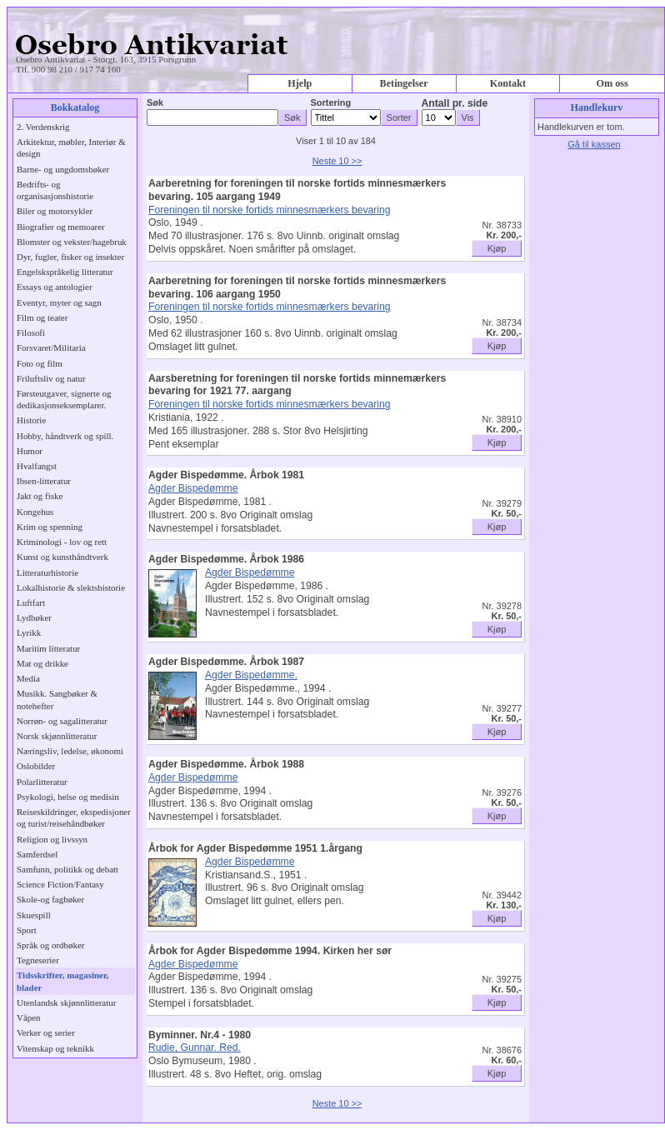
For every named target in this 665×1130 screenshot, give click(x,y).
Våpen (29, 1017)
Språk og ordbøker (50, 945)
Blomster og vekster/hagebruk (72, 242)
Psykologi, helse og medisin (68, 797)
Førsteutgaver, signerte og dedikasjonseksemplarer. (64, 399)
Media (28, 678)
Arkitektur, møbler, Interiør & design (71, 147)
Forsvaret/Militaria (51, 347)
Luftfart (31, 603)
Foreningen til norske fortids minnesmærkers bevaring (269, 210)
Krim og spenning (49, 527)
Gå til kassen (594, 144)
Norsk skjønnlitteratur (57, 736)
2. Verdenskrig (43, 127)
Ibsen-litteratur (44, 481)
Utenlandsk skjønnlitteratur (66, 1003)
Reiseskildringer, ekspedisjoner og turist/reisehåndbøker (74, 817)
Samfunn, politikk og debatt (67, 869)
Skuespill (34, 915)
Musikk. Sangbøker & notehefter (57, 699)
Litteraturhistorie (47, 573)
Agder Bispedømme (193, 488)
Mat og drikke (42, 663)
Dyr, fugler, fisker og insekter (70, 257)
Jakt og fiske (39, 496)
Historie (31, 420)
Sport (27, 930)
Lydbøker (34, 617)
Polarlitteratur (42, 782)
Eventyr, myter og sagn (59, 303)
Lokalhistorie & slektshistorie (71, 587)
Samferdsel (37, 854)
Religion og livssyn (52, 839)
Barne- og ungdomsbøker (63, 169)
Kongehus (35, 512)
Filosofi (31, 333)
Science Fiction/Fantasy (60, 884)
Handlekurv (597, 107)
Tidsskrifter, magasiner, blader (63, 981)
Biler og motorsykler (54, 211)
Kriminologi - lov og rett (62, 542)
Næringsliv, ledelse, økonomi (70, 751)
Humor (29, 451)
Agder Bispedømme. (251, 675)
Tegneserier (38, 960)
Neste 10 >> (337, 161)
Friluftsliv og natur (51, 378)
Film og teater (42, 317)
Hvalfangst (37, 466)
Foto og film (39, 363)
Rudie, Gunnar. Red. (194, 1047)
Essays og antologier (54, 287)
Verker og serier (46, 1033)
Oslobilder (36, 766)
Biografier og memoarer (61, 227)
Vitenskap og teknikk (55, 1048)
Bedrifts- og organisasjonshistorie (55, 190)
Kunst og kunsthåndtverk (62, 557)
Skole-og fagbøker (50, 899)
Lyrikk (29, 633)
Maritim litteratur (48, 648)
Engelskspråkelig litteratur (65, 272)
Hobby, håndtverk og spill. (65, 436)
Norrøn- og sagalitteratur (62, 721)
